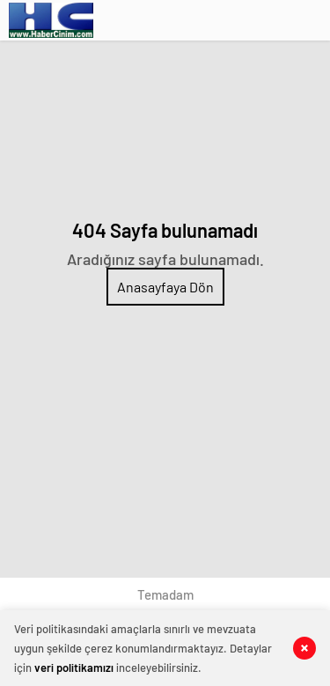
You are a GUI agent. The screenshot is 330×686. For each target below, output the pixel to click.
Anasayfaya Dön (165, 286)
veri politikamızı (74, 667)
